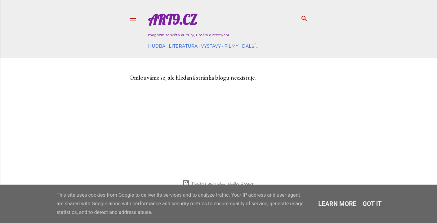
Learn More (337, 204)
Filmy (231, 46)
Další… (250, 46)
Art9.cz (172, 19)
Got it (372, 204)
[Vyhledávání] (304, 17)
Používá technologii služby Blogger (218, 183)
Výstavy (211, 46)
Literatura (183, 46)
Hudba (156, 46)
